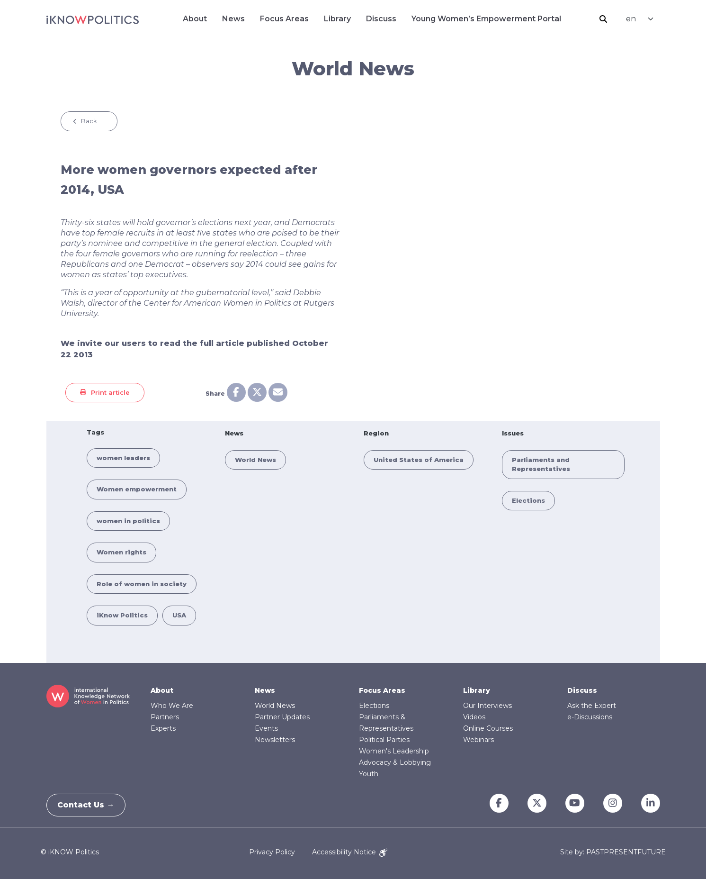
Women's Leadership (394, 751)
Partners (165, 717)
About (195, 18)
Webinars (478, 739)
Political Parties (384, 739)
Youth (368, 774)
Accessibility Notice (349, 852)
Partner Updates (282, 717)
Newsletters (275, 739)
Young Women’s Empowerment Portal (486, 18)
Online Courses (488, 728)
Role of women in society (142, 584)
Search (603, 19)
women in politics (128, 521)
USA (179, 615)
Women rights (121, 552)
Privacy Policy (272, 852)
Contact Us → (89, 804)
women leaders (123, 458)
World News (255, 459)
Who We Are (172, 705)
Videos (474, 717)
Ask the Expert (591, 705)
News (233, 18)
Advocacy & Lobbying (395, 762)
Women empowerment (137, 489)
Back (89, 121)
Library (337, 18)
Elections (528, 500)
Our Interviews (487, 705)
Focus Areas (284, 18)
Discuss (381, 18)
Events (266, 728)
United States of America (419, 459)
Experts (163, 728)
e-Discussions (589, 717)
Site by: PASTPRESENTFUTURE (613, 852)
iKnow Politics (122, 615)
